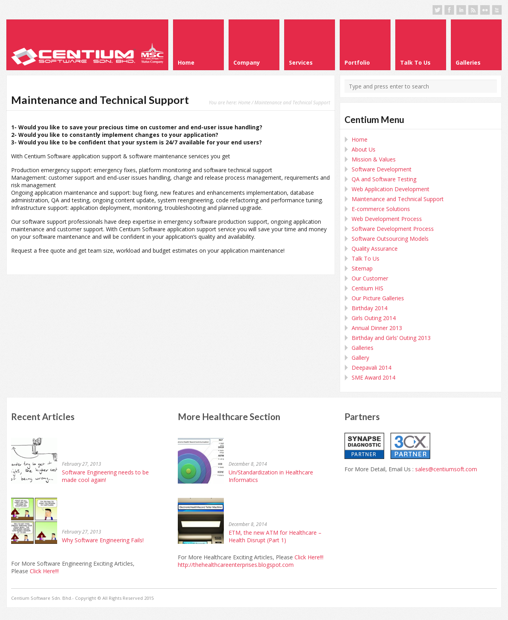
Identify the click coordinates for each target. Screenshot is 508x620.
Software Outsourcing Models (390, 238)
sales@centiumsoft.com (446, 469)
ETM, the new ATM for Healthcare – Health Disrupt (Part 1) (275, 536)
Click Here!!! (44, 571)
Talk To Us (365, 258)
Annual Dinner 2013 (377, 328)
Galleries (362, 347)
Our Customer (370, 278)
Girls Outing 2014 (374, 318)
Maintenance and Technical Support (398, 199)
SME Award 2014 (373, 377)
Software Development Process (393, 228)
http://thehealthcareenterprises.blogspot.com (236, 564)
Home (244, 102)
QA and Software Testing (384, 179)
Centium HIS (367, 288)
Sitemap (362, 268)
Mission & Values (374, 159)
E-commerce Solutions (381, 209)
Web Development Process (387, 219)
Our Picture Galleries (378, 298)
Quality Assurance (375, 248)
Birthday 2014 (369, 308)
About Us (363, 149)
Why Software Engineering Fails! (103, 540)
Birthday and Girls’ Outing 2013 (391, 338)
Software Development (382, 169)
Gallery (360, 357)
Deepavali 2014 (371, 367)
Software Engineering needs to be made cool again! (105, 476)
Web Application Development (390, 189)
